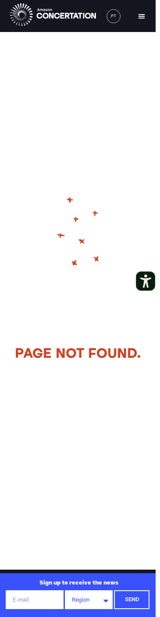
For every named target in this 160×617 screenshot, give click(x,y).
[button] (141, 16)
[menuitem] (114, 16)
